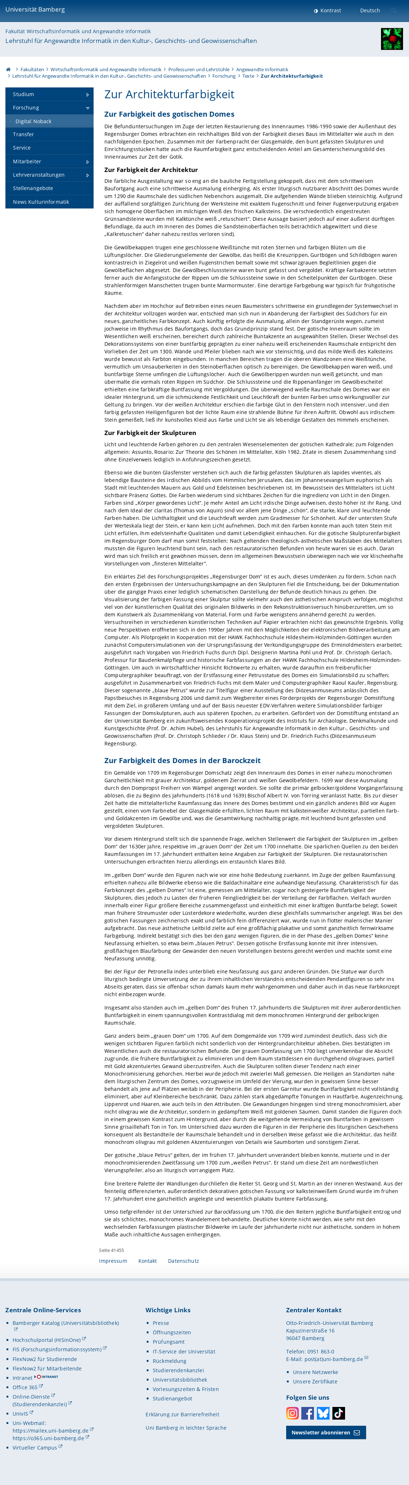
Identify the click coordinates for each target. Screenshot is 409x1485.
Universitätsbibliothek (180, 1379)
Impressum (113, 1260)
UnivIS (20, 1413)
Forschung (224, 76)
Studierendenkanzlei (178, 1370)
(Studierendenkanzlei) (40, 1404)
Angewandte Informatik (262, 69)
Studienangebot (172, 1398)
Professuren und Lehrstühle (199, 69)
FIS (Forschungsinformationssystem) (57, 1349)
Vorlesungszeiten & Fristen (186, 1389)
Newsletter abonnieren (321, 1432)
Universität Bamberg (35, 9)
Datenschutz (183, 1260)
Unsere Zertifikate (315, 1381)
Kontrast (330, 10)
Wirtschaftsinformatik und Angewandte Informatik (106, 69)
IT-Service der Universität (184, 1351)
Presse (161, 1323)
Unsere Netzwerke (315, 1372)
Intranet (23, 1377)
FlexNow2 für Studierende (45, 1359)
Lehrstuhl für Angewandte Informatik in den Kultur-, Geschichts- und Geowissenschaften (131, 40)
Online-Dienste (31, 1396)
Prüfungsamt (169, 1341)
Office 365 (25, 1387)
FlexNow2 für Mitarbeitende (47, 1368)
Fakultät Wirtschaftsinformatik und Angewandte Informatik (78, 31)
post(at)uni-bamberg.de (334, 1359)
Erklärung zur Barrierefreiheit (182, 1414)
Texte (248, 76)
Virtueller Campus (35, 1447)
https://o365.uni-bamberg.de (48, 1438)
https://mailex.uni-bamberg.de (51, 1430)
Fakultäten (32, 69)
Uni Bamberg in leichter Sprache (186, 1427)
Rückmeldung (170, 1360)
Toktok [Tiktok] (338, 1413)
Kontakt (147, 1260)
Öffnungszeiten (172, 1332)
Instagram (292, 1413)
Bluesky (323, 1413)
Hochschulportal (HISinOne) (47, 1339)
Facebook (307, 1413)
